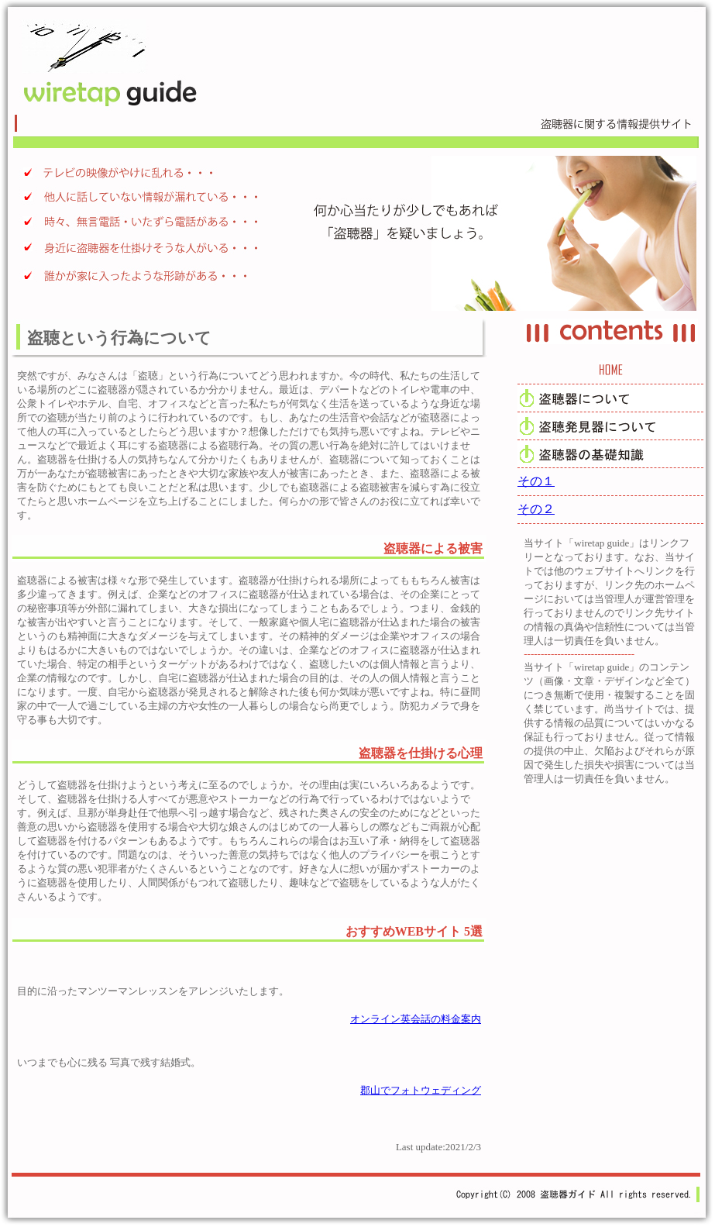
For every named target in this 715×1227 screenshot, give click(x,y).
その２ (536, 508)
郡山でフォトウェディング (420, 1090)
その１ (536, 481)
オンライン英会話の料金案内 (415, 1019)
